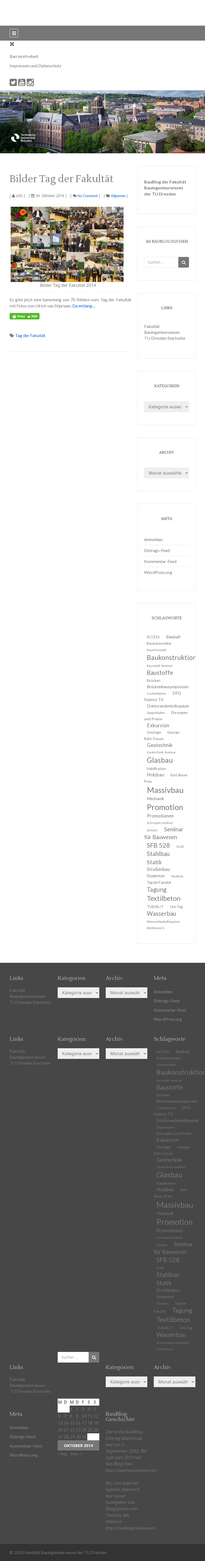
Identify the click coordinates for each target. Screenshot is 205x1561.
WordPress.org (158, 572)
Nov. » (76, 1453)
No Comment (85, 195)
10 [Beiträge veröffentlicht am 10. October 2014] (84, 1415)
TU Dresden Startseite (164, 338)
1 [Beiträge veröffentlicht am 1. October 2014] (71, 1408)
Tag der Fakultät (30, 335)
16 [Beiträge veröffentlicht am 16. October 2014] (78, 1422)
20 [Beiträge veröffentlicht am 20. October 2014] (60, 1429)
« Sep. (63, 1453)
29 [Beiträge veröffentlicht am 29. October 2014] (72, 1436)
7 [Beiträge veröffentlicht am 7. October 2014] (65, 1415)
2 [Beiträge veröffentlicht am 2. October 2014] (77, 1408)
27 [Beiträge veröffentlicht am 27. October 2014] (60, 1436)
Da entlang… (83, 305)
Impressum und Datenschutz (35, 65)
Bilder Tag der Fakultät (61, 179)
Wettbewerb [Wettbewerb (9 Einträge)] (155, 928)
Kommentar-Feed (160, 561)
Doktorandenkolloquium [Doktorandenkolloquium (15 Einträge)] (168, 706)
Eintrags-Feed (157, 550)
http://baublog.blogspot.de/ (131, 1470)
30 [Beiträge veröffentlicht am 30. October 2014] (78, 1436)
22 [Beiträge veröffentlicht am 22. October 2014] (72, 1429)
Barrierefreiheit (24, 56)
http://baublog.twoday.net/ (131, 1527)
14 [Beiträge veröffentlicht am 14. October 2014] (66, 1422)
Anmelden (153, 539)
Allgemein (118, 195)
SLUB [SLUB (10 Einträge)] (180, 846)
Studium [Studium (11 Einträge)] (177, 876)
